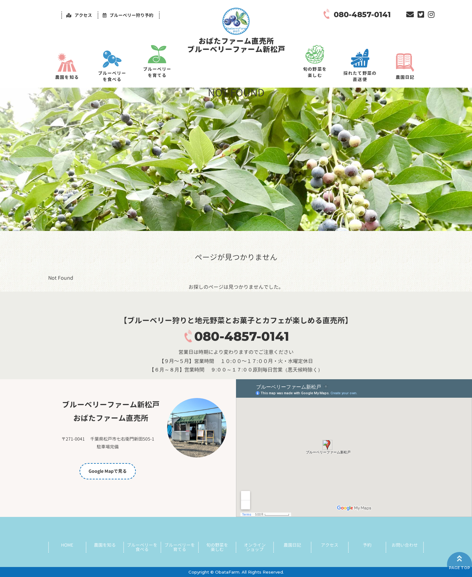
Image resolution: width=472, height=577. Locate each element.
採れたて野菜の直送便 (360, 76)
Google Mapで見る (108, 471)
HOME (67, 544)
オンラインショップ (255, 546)
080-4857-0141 (241, 336)
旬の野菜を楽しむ (315, 72)
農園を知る (67, 77)
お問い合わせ (405, 544)
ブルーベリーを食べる (112, 76)
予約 (367, 544)
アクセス (329, 544)
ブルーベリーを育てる (157, 72)
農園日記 (405, 77)
